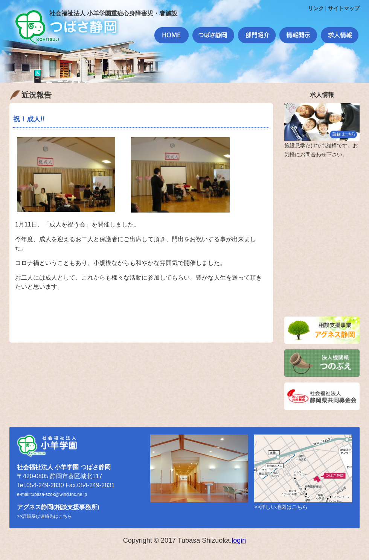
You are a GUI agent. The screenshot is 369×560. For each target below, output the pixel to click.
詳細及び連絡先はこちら (47, 516)
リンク (316, 8)
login (239, 540)
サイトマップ (344, 8)
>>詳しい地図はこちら (281, 507)
